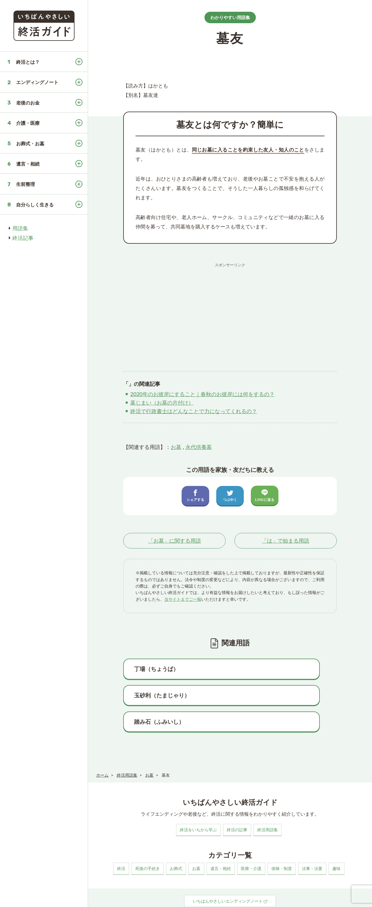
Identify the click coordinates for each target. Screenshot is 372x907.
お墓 (176, 447)
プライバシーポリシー (153, 899)
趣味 (336, 844)
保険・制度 (281, 844)
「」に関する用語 (174, 541)
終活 (121, 844)
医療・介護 (251, 844)
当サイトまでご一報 (182, 599)
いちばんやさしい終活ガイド (344, 899)
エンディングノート (37, 82)
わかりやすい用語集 (230, 17)
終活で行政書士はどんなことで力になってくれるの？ (193, 411)
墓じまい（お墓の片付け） (162, 402)
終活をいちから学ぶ (198, 805)
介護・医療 (28, 123)
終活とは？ (28, 62)
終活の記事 (237, 805)
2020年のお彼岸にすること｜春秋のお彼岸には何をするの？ (202, 394)
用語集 (20, 228)
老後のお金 (28, 102)
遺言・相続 (28, 163)
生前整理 (25, 184)
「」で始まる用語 (285, 541)
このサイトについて (111, 899)
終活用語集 (267, 805)
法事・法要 (312, 844)
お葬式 (176, 844)
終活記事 (22, 238)
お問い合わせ (189, 899)
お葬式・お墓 (30, 143)
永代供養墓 (198, 447)
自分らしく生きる (35, 204)
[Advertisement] (230, 311)
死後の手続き (147, 844)
